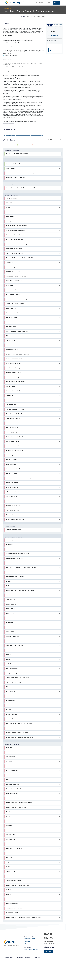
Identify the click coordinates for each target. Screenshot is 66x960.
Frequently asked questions (31, 949)
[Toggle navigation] (2, 2)
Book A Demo (40, 2)
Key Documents (31, 16)
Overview (23, 16)
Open (6, 145)
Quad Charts (27, 941)
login (49, 2)
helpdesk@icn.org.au (49, 947)
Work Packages (41, 16)
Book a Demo (48, 951)
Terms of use (28, 957)
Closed (22, 145)
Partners (26, 943)
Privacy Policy (36, 957)
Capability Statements (29, 938)
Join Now (56, 2)
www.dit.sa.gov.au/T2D (8, 123)
